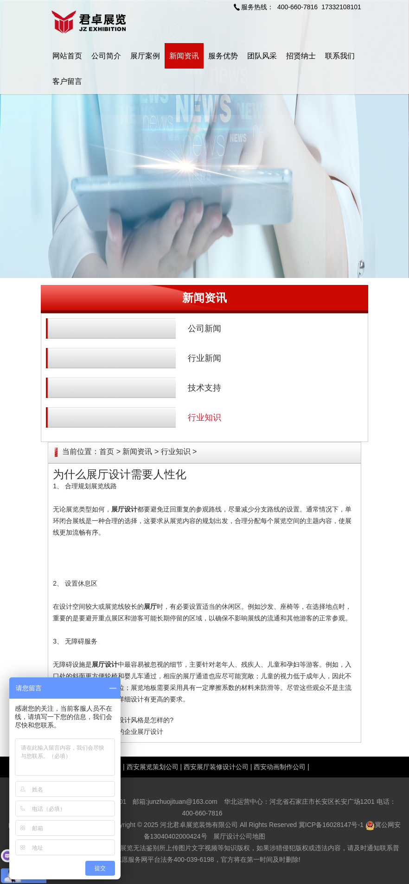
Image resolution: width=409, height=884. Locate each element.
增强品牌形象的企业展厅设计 (121, 731)
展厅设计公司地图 (239, 836)
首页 (106, 451)
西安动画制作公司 (280, 766)
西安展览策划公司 (153, 766)
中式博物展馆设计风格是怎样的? (126, 720)
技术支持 (204, 387)
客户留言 (67, 81)
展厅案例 (145, 56)
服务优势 (223, 56)
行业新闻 (204, 358)
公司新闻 (204, 328)
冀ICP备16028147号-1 (331, 824)
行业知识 (204, 417)
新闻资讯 (184, 56)
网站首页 (67, 56)
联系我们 (340, 56)
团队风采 (262, 56)
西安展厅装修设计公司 (216, 766)
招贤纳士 (301, 56)
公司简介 (106, 56)
